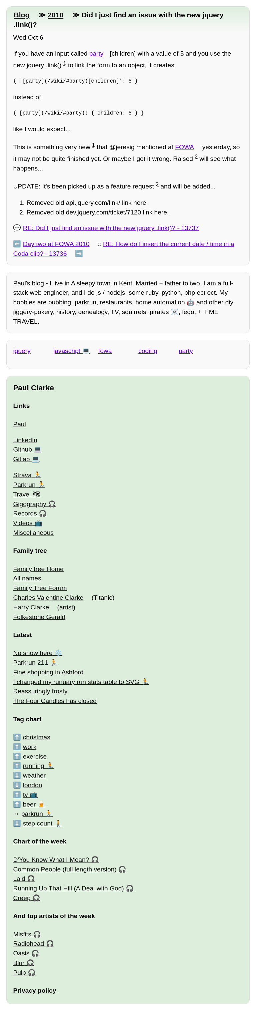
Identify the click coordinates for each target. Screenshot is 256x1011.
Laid (19, 878)
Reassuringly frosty (40, 691)
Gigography (29, 504)
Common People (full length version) (64, 869)
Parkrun (24, 484)
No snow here (32, 652)
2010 (55, 15)
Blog (21, 15)
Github (22, 449)
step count (38, 823)
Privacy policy (34, 990)
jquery (21, 350)
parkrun (32, 813)
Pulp (19, 972)
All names (27, 578)
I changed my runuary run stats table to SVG (76, 681)
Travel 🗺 (26, 494)
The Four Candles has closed (55, 700)
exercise (35, 756)
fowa (105, 350)
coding (147, 350)
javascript (66, 350)
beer (29, 804)
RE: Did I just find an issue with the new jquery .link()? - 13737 (111, 227)
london (32, 785)
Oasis (21, 953)
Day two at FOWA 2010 (56, 243)
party (96, 53)
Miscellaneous (33, 532)
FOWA (184, 147)
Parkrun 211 (30, 662)
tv (25, 794)
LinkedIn (25, 440)
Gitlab (21, 459)
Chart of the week (39, 841)
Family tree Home (38, 568)
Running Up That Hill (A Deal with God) (68, 888)
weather (34, 775)
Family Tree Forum (40, 587)
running (33, 765)
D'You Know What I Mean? (51, 859)
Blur (18, 962)
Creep (21, 897)
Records (25, 513)
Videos (22, 522)
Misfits (22, 934)
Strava (22, 475)
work (30, 746)
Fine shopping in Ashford (48, 672)
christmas (36, 737)
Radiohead (28, 943)
